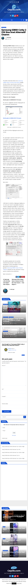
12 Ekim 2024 (6, 555)
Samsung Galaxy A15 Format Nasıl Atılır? (14, 552)
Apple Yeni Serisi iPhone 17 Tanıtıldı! (11, 540)
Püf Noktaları (5, 550)
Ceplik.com (14, 9)
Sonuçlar (14, 435)
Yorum (4, 365)
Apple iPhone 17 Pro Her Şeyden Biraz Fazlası (13, 517)
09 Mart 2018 (7, 310)
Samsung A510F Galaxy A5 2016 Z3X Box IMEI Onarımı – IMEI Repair (13, 307)
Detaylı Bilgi (19, 583)
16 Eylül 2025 (7, 519)
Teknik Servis (4, 27)
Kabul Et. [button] (14, 583)
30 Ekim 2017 (6, 336)
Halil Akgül (9, 37)
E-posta (4, 396)
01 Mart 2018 (6, 323)
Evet (4, 427)
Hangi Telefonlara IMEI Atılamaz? (9, 446)
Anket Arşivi (4, 438)
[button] (21, 20)
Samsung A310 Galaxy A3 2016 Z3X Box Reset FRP (13, 333)
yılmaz (9, 348)
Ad (3, 389)
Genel (4, 526)
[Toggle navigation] (11, 20)
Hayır (4, 430)
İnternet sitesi (5, 403)
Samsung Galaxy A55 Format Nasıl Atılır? (14, 528)
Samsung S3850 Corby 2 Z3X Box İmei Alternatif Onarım (13, 32)
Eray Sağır (13, 519)
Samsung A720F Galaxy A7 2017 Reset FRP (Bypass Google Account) (13, 320)
